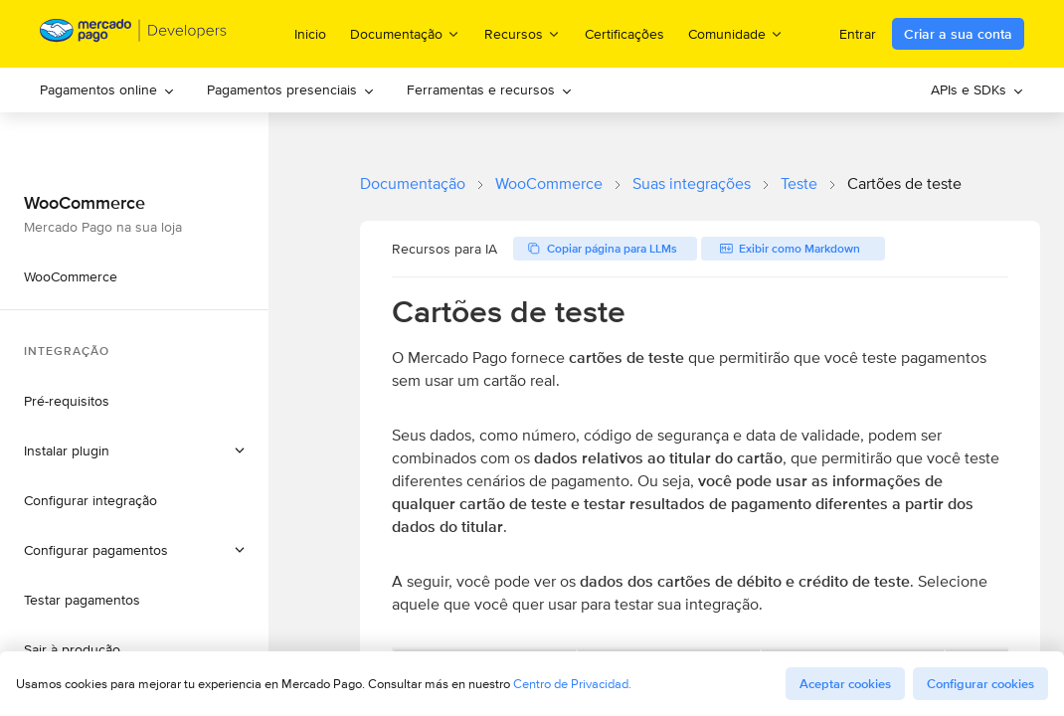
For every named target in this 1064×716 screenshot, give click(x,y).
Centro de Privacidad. (572, 683)
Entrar (857, 34)
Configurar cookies (980, 683)
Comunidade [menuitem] (736, 33)
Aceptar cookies (845, 683)
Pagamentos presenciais (291, 89)
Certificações (624, 34)
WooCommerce (549, 183)
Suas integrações (691, 183)
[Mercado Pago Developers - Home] (134, 34)
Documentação (412, 183)
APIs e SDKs (977, 89)
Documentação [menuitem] (405, 33)
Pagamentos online (107, 89)
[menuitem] (107, 90)
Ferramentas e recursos (490, 89)
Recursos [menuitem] (522, 33)
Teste (799, 183)
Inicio (310, 34)
